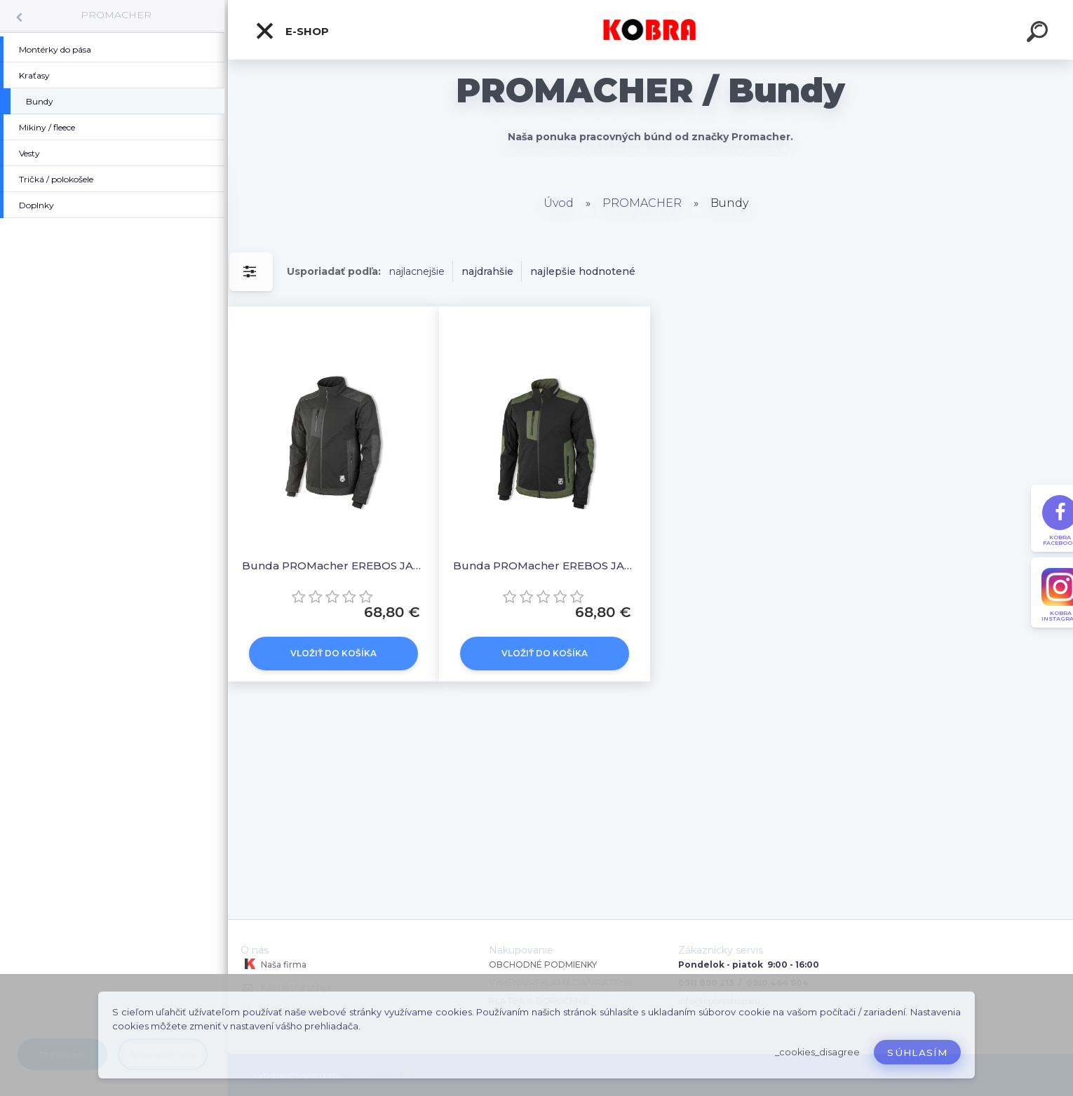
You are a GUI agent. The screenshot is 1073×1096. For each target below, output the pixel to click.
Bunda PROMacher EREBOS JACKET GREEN (544, 565)
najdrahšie (487, 271)
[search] (1039, 34)
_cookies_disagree (817, 1052)
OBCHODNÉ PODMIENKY (543, 964)
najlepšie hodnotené (582, 271)
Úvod (559, 203)
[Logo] (650, 30)
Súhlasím (917, 1052)
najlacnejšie (417, 271)
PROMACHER (116, 14)
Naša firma (273, 964)
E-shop (292, 30)
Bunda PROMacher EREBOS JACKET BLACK (333, 565)
